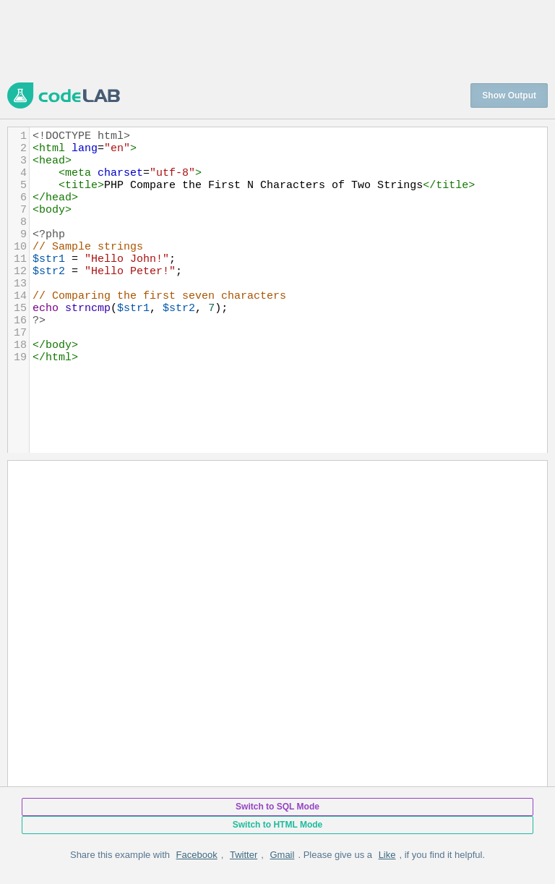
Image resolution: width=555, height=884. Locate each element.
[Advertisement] (270, 39)
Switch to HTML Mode (277, 825)
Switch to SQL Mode (277, 807)
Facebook (197, 854)
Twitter (243, 854)
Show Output (509, 95)
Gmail (282, 854)
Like (387, 854)
